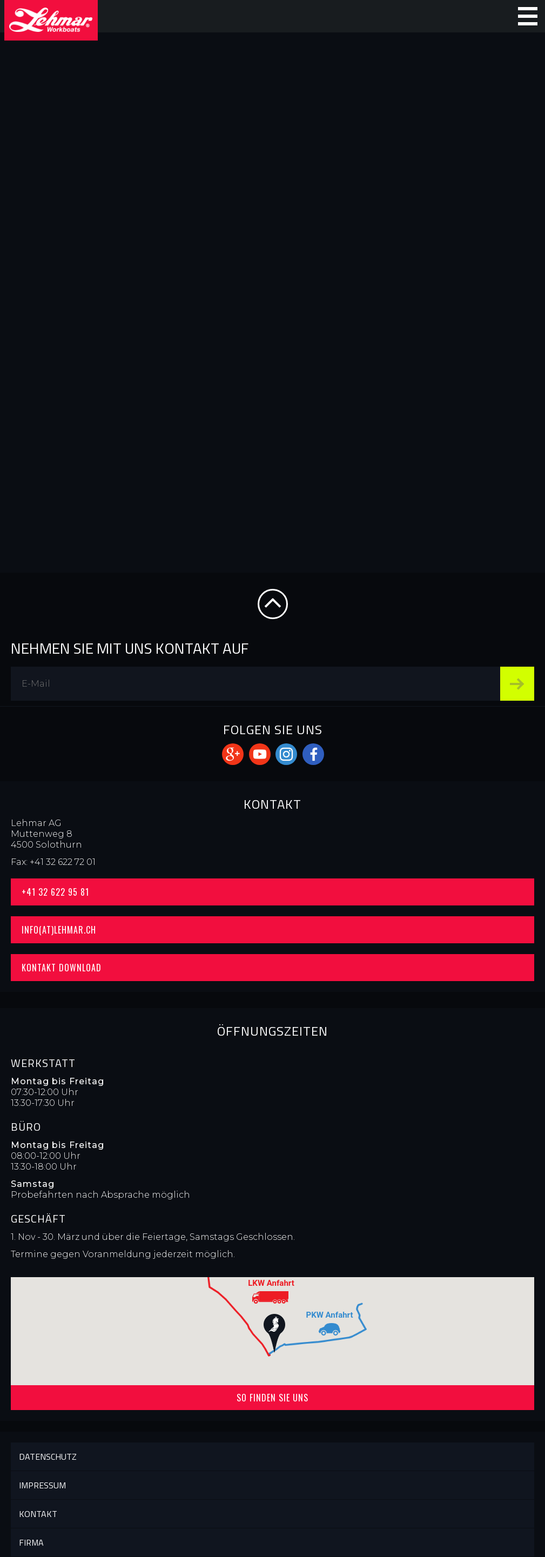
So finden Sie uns (272, 1397)
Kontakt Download (62, 967)
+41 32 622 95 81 (55, 891)
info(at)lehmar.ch (59, 929)
